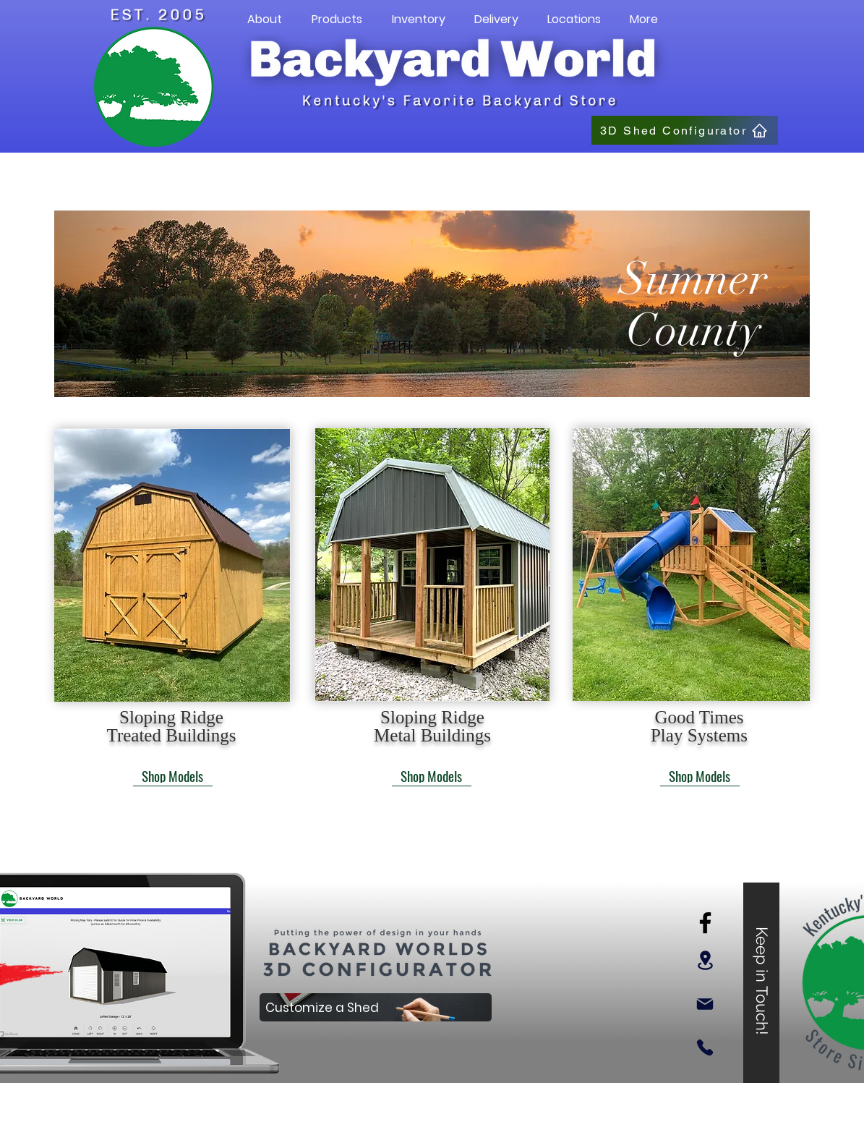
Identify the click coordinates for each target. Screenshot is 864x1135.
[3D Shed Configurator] (684, 130)
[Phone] (705, 1047)
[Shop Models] (173, 775)
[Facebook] (705, 923)
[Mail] (705, 1004)
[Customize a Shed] (376, 1007)
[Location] (705, 960)
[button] (265, 19)
